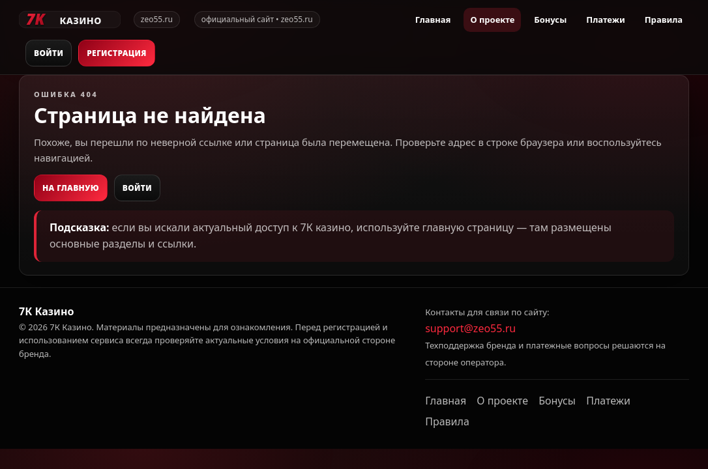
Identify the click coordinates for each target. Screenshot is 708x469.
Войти (48, 53)
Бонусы (550, 19)
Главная (433, 19)
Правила (664, 19)
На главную (70, 187)
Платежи (605, 19)
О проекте (492, 19)
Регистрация (117, 53)
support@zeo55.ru (470, 328)
